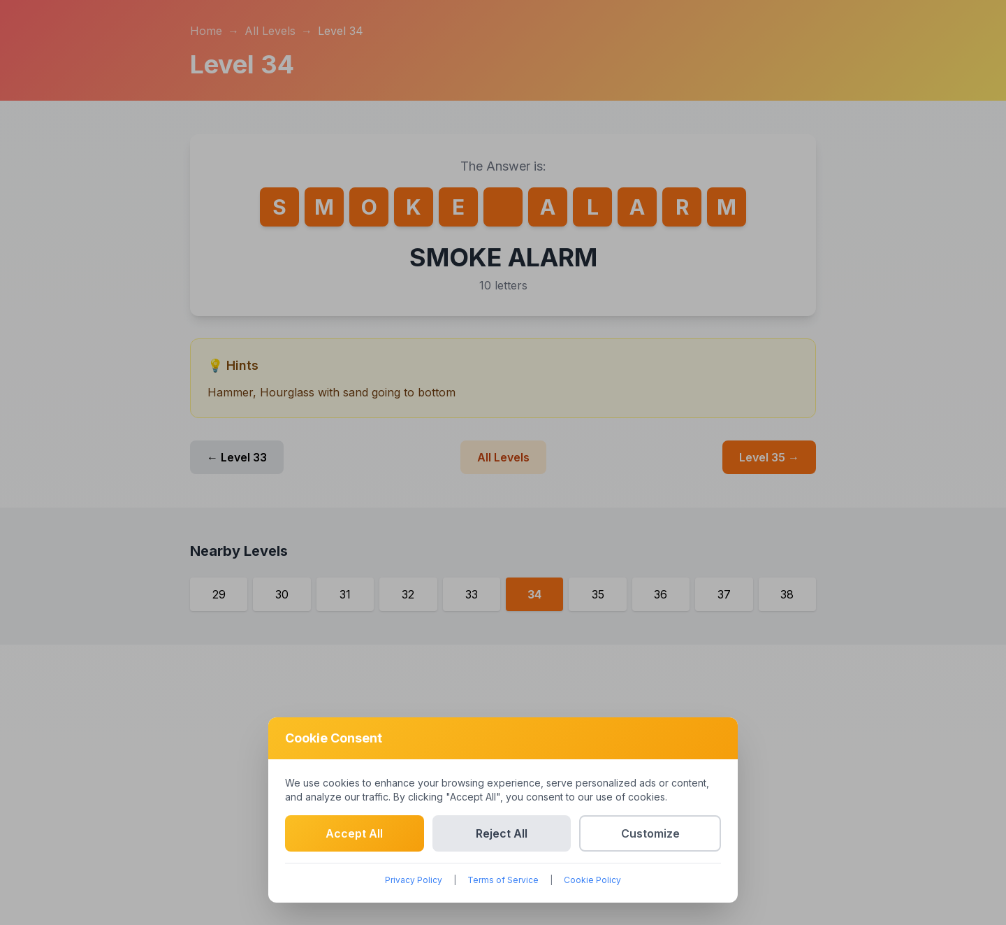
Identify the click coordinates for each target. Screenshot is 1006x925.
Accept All (354, 833)
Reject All (501, 833)
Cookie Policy (592, 880)
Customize (650, 833)
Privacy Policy (413, 880)
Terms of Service (503, 880)
